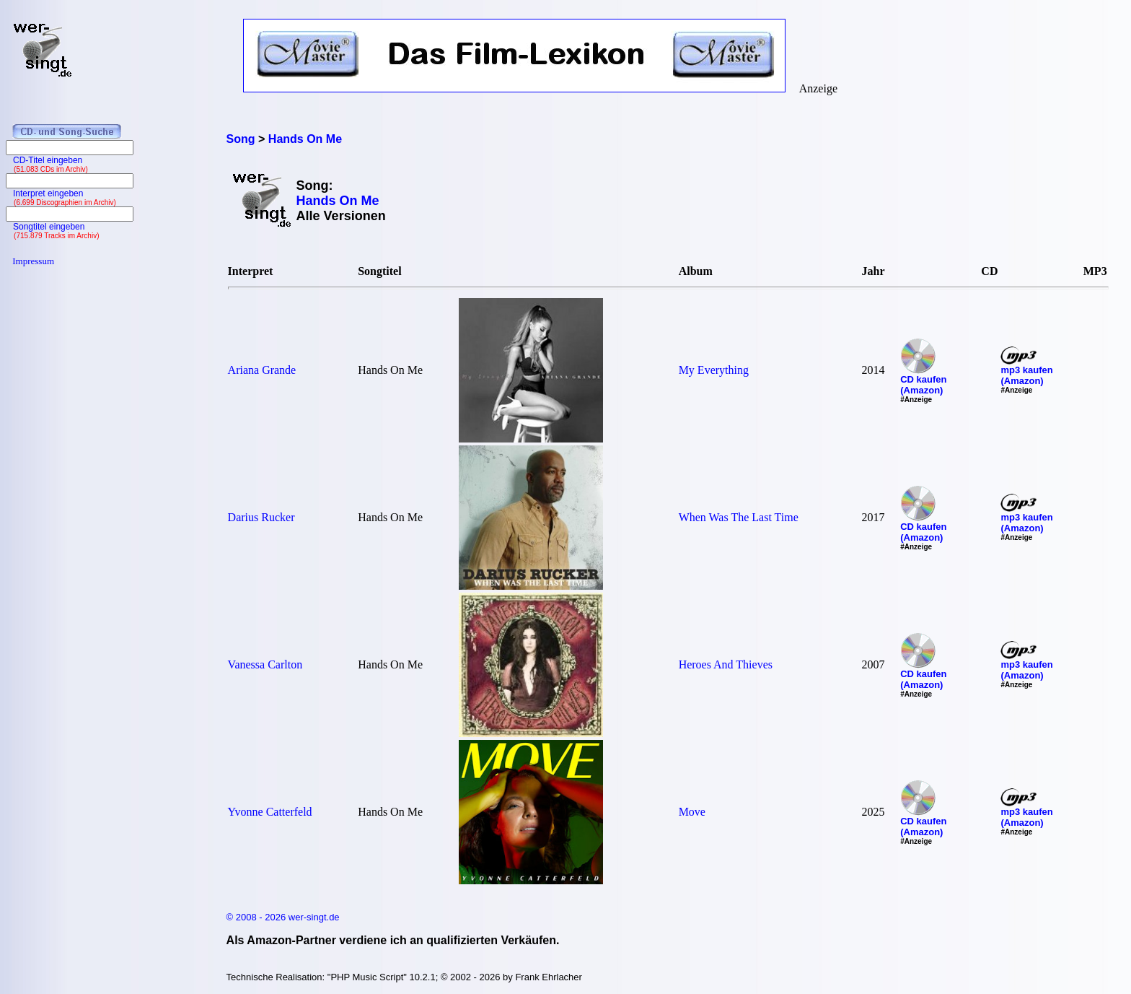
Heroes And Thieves (726, 664)
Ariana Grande (262, 370)
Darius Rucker (261, 517)
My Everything (714, 370)
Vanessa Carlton (265, 664)
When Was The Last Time (738, 517)
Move (692, 812)
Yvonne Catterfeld (270, 812)
